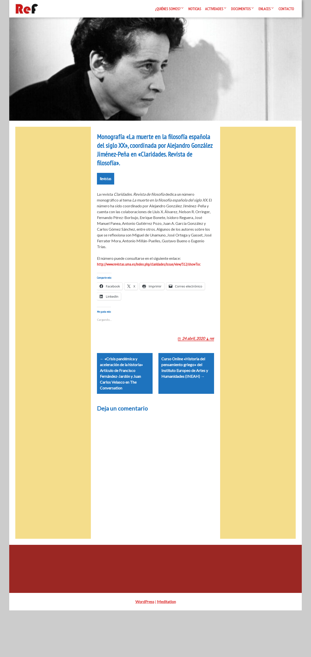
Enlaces (265, 8)
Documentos (241, 8)
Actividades (214, 8)
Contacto (286, 8)
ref (211, 379)
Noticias (194, 8)
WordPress (144, 648)
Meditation (166, 648)
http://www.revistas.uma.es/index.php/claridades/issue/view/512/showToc (148, 299)
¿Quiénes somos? (168, 8)
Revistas (105, 213)
